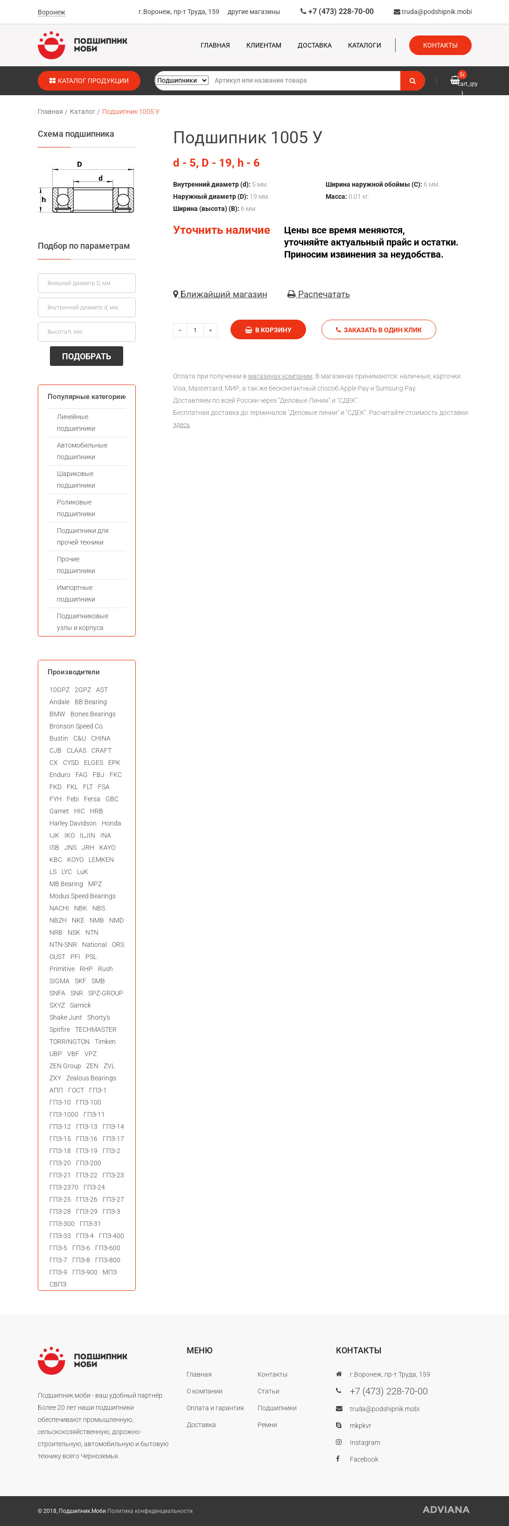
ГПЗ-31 (90, 1223)
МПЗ (110, 1272)
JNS (70, 847)
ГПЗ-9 (58, 1272)
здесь (181, 424)
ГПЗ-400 (111, 1235)
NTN (91, 932)
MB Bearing (66, 884)
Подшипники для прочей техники (83, 536)
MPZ (95, 884)
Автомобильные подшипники (82, 451)
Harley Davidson (73, 823)
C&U (79, 738)
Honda (111, 823)
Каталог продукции (89, 80)
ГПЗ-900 (85, 1272)
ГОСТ (76, 1090)
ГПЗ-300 (62, 1223)
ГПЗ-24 (94, 1187)
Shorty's (98, 1017)
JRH (88, 847)
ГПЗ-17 (113, 1138)
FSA (104, 787)
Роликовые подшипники (76, 508)
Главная (215, 45)
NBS (98, 908)
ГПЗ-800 (107, 1260)
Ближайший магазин (220, 294)
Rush (105, 969)
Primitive (62, 969)
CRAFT (101, 750)
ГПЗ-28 (60, 1211)
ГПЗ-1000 (63, 1114)
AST (102, 689)
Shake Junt (65, 1017)
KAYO (107, 847)
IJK (54, 835)
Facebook (364, 1459)
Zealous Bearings (91, 1078)
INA (105, 835)
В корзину (268, 330)
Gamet (59, 811)
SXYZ (57, 1005)
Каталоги (364, 45)
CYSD (71, 762)
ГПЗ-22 (87, 1175)
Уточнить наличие (221, 230)
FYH (55, 799)
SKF (80, 981)
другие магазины (254, 11)
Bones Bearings (93, 714)
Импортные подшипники (76, 593)
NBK (80, 908)
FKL (72, 787)
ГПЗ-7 (58, 1260)
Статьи (268, 1391)
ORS (118, 944)
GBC (112, 799)
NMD (116, 920)
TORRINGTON (69, 1041)
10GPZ (59, 689)
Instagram (365, 1442)
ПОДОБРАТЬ (86, 356)
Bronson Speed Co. (76, 726)
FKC (116, 774)
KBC (55, 859)
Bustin (58, 738)
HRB (96, 811)
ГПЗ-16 (87, 1138)
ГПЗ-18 (60, 1151)
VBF (73, 1053)
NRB (56, 932)
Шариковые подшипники (76, 479)
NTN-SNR (63, 944)
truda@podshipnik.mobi (433, 11)
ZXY (55, 1078)
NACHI (59, 908)
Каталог (82, 111)
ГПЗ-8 (81, 1260)
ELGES (93, 762)
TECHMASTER (96, 1029)
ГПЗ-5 (58, 1248)
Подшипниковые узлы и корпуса (82, 621)
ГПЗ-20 (60, 1163)
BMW (57, 714)
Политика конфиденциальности (150, 1511)
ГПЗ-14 (113, 1126)
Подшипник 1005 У (131, 111)
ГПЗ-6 (81, 1248)
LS (52, 871)
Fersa (92, 799)
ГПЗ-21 (60, 1175)
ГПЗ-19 (87, 1151)
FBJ (99, 774)
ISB (54, 847)
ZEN (92, 1066)
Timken (105, 1041)
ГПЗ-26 (87, 1199)
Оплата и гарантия (215, 1408)
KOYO (75, 859)
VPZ (90, 1053)
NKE (78, 920)
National (94, 944)
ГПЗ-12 (60, 1126)
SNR (76, 993)
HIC (79, 811)
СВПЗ (57, 1284)
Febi (73, 799)
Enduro (59, 774)
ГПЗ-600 (107, 1248)
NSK (74, 932)
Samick (80, 1005)
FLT (88, 787)
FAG (82, 774)
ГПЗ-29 (87, 1211)
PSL (91, 956)
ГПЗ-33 (60, 1235)
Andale (59, 702)
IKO (69, 835)
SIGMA (59, 981)
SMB (98, 981)
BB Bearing (91, 702)
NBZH (58, 920)
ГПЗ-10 (60, 1102)
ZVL (109, 1066)
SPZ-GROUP (105, 993)
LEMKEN (101, 859)
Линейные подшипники (76, 422)
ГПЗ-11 (94, 1114)
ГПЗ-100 (88, 1102)
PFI (75, 956)
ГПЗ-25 (60, 1199)
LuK (82, 871)
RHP (86, 969)
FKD (55, 787)
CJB (55, 750)
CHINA (101, 738)
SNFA (57, 993)
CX (53, 762)
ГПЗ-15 (60, 1138)
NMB (97, 920)
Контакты (440, 45)
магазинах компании (280, 376)
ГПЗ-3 (111, 1211)
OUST (57, 956)
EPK (114, 762)
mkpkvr (360, 1425)
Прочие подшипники (76, 564)
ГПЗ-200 (88, 1163)
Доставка (315, 45)
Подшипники (277, 1408)
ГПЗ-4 (85, 1235)
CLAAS (76, 750)
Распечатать (318, 294)
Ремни (267, 1424)
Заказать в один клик (379, 330)
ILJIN (87, 835)
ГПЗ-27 (113, 1199)
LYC (67, 871)
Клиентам (263, 45)
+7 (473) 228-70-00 (337, 11)
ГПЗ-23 (113, 1175)
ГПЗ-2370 (63, 1187)
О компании (205, 1391)
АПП (56, 1090)
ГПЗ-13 (87, 1126)
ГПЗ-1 (98, 1090)
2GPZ (83, 689)
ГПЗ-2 (111, 1151)
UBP (55, 1053)
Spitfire (59, 1029)
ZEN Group (65, 1066)
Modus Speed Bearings (82, 896)
